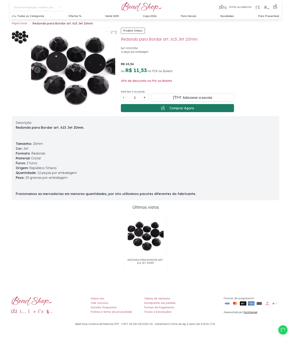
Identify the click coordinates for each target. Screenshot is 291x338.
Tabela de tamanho (157, 298)
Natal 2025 (112, 16)
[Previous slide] (37, 70)
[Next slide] (109, 70)
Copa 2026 (150, 16)
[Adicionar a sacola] (192, 98)
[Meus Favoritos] (266, 7)
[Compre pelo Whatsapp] (283, 330)
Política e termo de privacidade (111, 311)
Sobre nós (97, 298)
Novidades (227, 16)
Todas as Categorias (28, 16)
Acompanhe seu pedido (160, 302)
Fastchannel (250, 312)
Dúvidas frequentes (104, 307)
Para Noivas (188, 16)
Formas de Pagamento (159, 307)
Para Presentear (268, 16)
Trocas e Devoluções (158, 311)
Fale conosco (99, 302)
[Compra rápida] (258, 7)
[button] (276, 7)
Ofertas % (74, 16)
